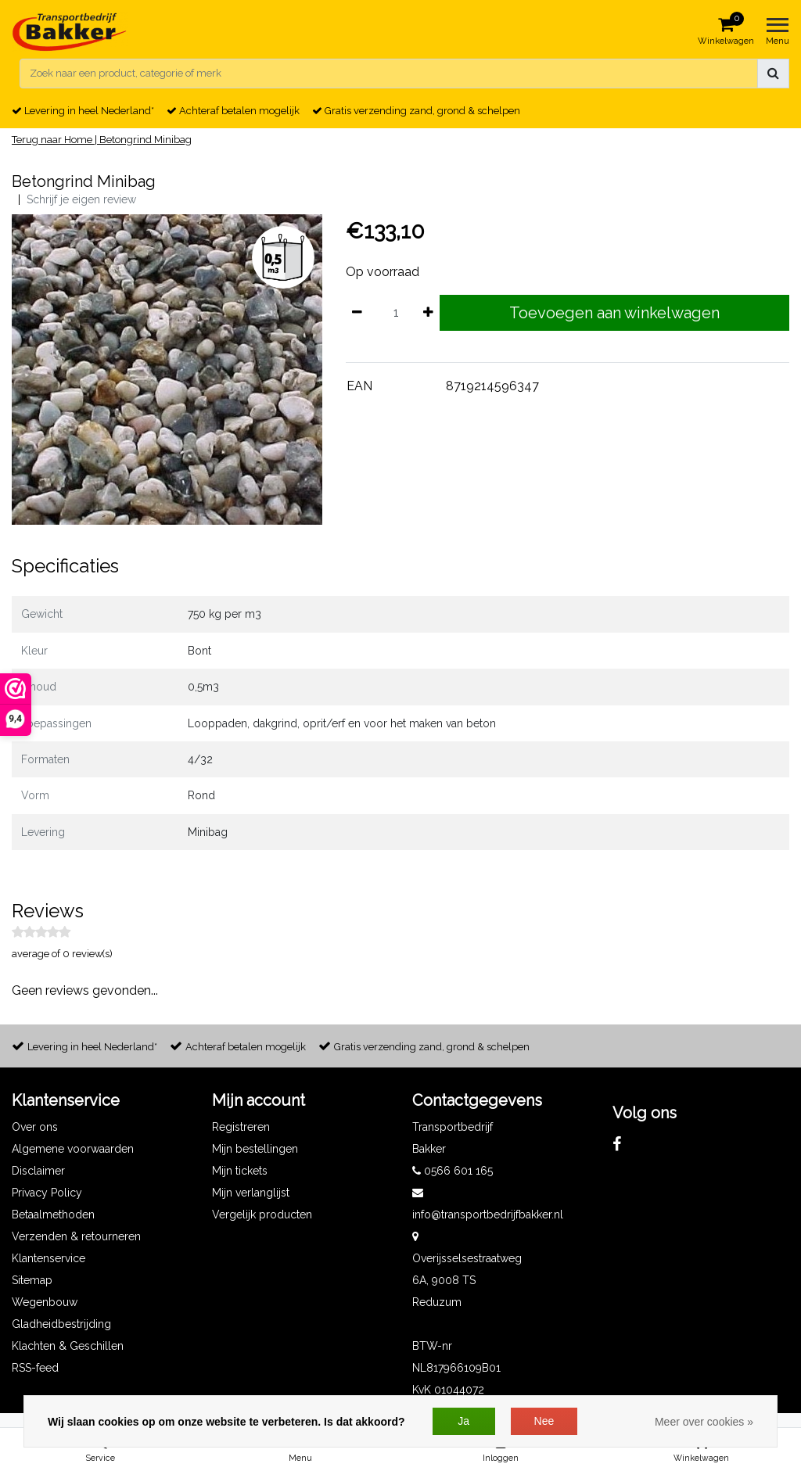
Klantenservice (48, 1258)
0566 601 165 (452, 1170)
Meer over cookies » (704, 1421)
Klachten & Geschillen (68, 1346)
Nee (544, 1421)
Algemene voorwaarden (73, 1149)
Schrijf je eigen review (81, 199)
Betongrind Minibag (145, 139)
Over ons (35, 1127)
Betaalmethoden (53, 1214)
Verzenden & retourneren (76, 1236)
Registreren (241, 1127)
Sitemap (32, 1280)
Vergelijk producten (262, 1214)
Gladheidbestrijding (61, 1324)
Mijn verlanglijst (250, 1192)
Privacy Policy (47, 1192)
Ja (463, 1421)
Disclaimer (38, 1170)
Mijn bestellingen (255, 1149)
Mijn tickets (240, 1170)
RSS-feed (35, 1368)
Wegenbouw (44, 1302)
